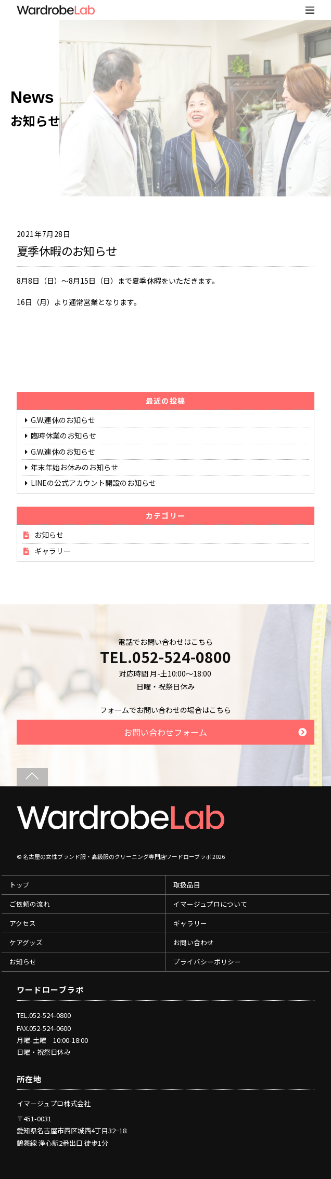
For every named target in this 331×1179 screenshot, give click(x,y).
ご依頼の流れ (29, 904)
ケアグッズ (26, 942)
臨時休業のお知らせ (63, 435)
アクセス (22, 923)
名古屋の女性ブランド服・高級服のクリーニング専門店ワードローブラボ (117, 856)
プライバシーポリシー (207, 961)
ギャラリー (52, 551)
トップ (19, 885)
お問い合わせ (193, 942)
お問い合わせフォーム (165, 732)
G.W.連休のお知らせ (63, 420)
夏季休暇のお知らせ (67, 250)
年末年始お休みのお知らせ (74, 467)
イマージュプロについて (210, 904)
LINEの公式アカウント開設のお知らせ (93, 483)
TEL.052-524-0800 (165, 656)
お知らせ (48, 534)
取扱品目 (186, 885)
